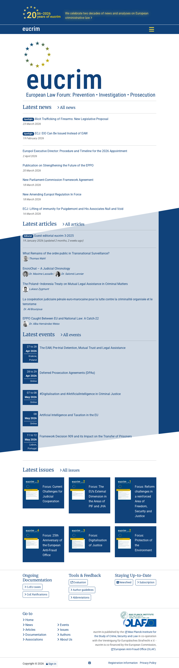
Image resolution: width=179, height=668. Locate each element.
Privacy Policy (148, 662)
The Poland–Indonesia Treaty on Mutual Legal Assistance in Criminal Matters (75, 284)
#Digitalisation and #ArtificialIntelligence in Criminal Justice (80, 394)
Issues (63, 630)
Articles (29, 630)
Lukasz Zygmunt (36, 289)
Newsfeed (124, 582)
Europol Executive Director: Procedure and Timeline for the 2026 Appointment (75, 151)
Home (28, 620)
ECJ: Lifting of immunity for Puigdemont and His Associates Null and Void (73, 209)
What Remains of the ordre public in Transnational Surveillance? (66, 253)
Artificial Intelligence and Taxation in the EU (69, 415)
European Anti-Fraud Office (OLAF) (135, 649)
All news (66, 107)
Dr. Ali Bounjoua (32, 309)
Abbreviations (79, 597)
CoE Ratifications (35, 594)
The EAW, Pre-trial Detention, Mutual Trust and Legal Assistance (82, 348)
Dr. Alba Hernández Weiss (41, 323)
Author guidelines (82, 589)
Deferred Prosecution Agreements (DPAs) (67, 373)
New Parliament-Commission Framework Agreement (58, 180)
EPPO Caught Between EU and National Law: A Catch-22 (61, 318)
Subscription (145, 582)
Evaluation (78, 582)
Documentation (34, 635)
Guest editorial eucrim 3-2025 (48, 236)
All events (70, 334)
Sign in (51, 663)
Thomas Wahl (34, 258)
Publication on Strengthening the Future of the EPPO (58, 165)
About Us (64, 639)
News (28, 625)
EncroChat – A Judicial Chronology (46, 268)
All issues (70, 470)
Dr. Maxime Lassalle (38, 273)
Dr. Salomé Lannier (69, 273)
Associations (33, 639)
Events (63, 625)
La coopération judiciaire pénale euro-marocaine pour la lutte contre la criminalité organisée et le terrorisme (87, 301)
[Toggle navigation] (151, 29)
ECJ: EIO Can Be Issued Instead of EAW (55, 133)
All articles (73, 224)
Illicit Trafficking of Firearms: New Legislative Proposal (65, 119)
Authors (63, 635)
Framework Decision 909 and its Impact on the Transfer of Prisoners (86, 436)
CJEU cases (32, 587)
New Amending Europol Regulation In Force (52, 194)
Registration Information (123, 662)
